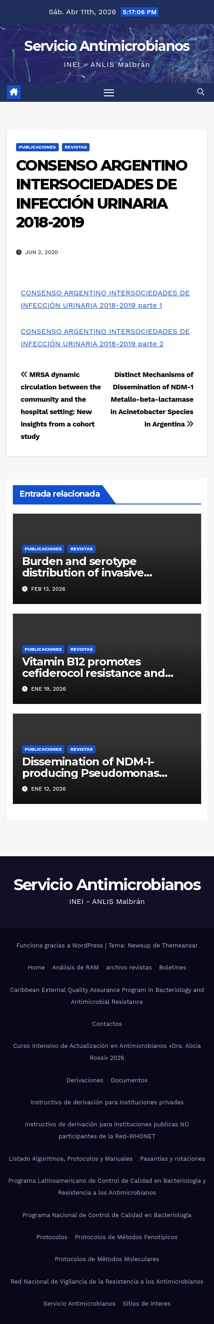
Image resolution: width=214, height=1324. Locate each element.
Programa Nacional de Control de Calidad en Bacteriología (107, 1215)
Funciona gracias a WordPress (60, 945)
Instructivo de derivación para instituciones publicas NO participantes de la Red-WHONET (107, 1130)
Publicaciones (37, 147)
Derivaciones (85, 1080)
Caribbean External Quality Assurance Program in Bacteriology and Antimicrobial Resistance (107, 995)
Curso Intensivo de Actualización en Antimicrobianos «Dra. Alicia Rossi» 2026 (107, 1051)
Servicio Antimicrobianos (106, 46)
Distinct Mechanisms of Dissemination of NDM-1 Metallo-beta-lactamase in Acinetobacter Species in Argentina (152, 399)
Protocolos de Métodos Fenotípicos (126, 1237)
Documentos (129, 1080)
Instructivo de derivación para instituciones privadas (107, 1102)
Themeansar (180, 945)
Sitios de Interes (147, 1303)
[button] (200, 92)
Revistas (76, 147)
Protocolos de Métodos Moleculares (107, 1259)
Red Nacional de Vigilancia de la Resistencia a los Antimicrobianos (107, 1281)
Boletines (172, 967)
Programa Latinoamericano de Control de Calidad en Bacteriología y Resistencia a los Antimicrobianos (107, 1186)
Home (36, 967)
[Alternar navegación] (109, 92)
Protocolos (52, 1237)
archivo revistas (129, 967)
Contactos (107, 1023)
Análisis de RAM (75, 967)
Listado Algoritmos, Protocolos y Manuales (71, 1158)
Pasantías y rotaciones (172, 1158)
